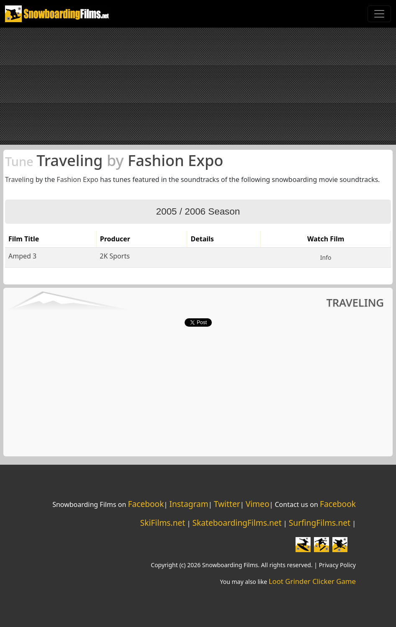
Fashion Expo (77, 179)
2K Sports (115, 256)
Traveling (19, 179)
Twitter (227, 503)
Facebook (146, 503)
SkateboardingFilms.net (236, 522)
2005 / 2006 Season (198, 211)
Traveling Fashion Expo (114, 160)
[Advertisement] (198, 86)
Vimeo (258, 503)
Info (326, 257)
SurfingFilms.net (319, 522)
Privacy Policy (337, 565)
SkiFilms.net (162, 522)
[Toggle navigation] (379, 13)
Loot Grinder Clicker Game (312, 581)
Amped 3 (22, 256)
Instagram (188, 503)
